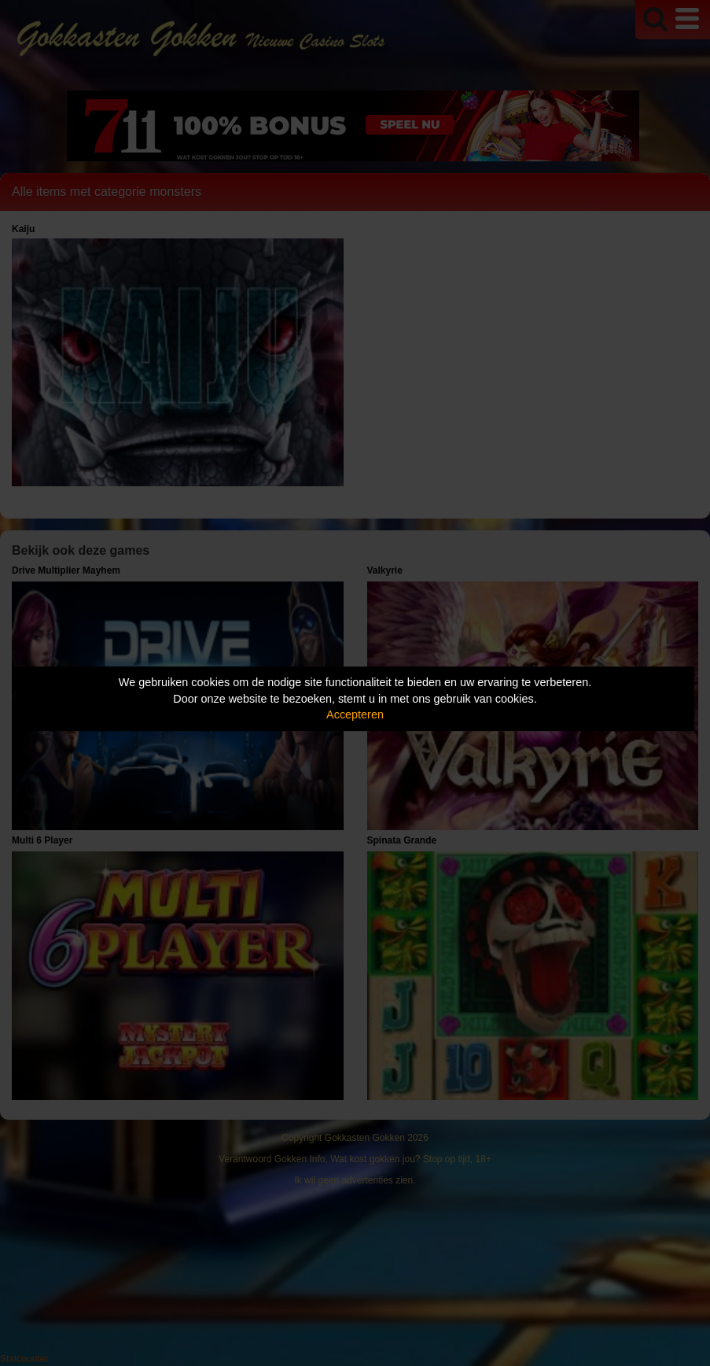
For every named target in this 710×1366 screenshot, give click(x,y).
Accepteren (355, 714)
